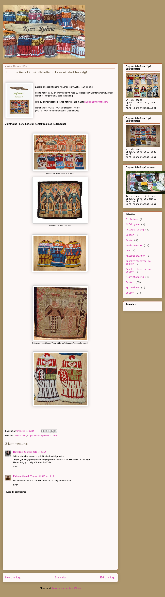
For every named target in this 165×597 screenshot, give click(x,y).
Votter (54, 435)
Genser (130, 235)
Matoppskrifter (135, 256)
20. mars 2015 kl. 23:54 (35, 452)
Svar (15, 466)
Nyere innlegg (13, 577)
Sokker (130, 282)
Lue (128, 250)
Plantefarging (135, 277)
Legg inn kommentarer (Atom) (66, 588)
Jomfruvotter (20, 435)
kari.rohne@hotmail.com (96, 102)
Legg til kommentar (16, 492)
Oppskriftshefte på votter (39, 435)
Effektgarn (133, 224)
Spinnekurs (133, 287)
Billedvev (132, 219)
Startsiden (60, 577)
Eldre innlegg (107, 577)
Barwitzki (18, 452)
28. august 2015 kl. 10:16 (42, 476)
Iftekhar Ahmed (21, 476)
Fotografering (135, 229)
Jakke (129, 240)
